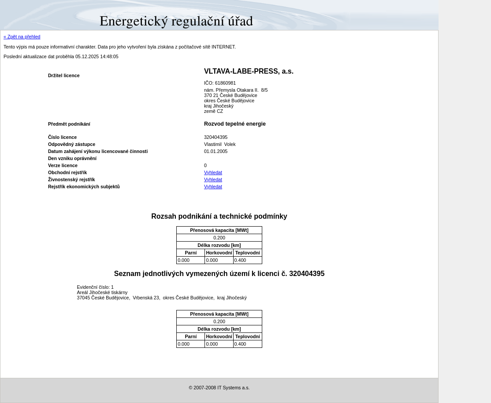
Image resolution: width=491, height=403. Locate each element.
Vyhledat (213, 172)
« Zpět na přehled (22, 36)
